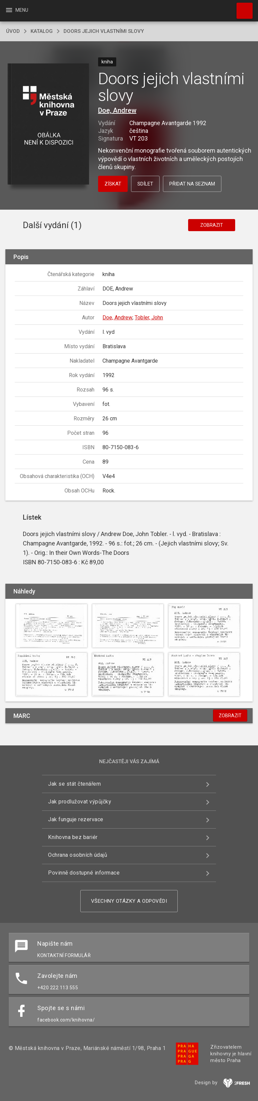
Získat (112, 184)
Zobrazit (211, 225)
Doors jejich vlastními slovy (103, 31)
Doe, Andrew (117, 110)
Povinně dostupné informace (84, 873)
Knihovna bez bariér (73, 837)
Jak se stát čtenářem (74, 784)
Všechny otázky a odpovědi (129, 901)
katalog (42, 31)
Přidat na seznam (192, 184)
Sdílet (145, 184)
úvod (13, 31)
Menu (16, 10)
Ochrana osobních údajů (77, 855)
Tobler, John (149, 317)
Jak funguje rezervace (75, 819)
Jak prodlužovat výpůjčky (79, 801)
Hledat (242, 7)
